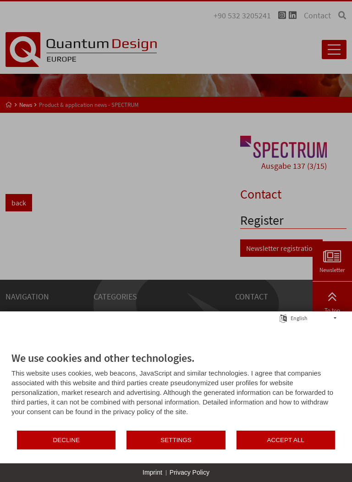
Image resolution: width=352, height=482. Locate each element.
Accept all (286, 440)
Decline (66, 440)
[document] (176, 390)
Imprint (152, 472)
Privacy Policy (189, 472)
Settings (176, 440)
